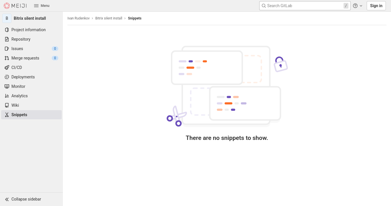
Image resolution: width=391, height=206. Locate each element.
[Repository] (31, 39)
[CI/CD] (31, 67)
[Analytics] (31, 95)
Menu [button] (41, 5)
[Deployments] (31, 77)
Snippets (134, 18)
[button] (31, 199)
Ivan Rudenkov (78, 18)
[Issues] (31, 48)
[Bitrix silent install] (31, 18)
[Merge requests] (31, 58)
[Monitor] (31, 86)
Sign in (376, 5)
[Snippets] (31, 114)
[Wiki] (31, 105)
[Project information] (31, 29)
